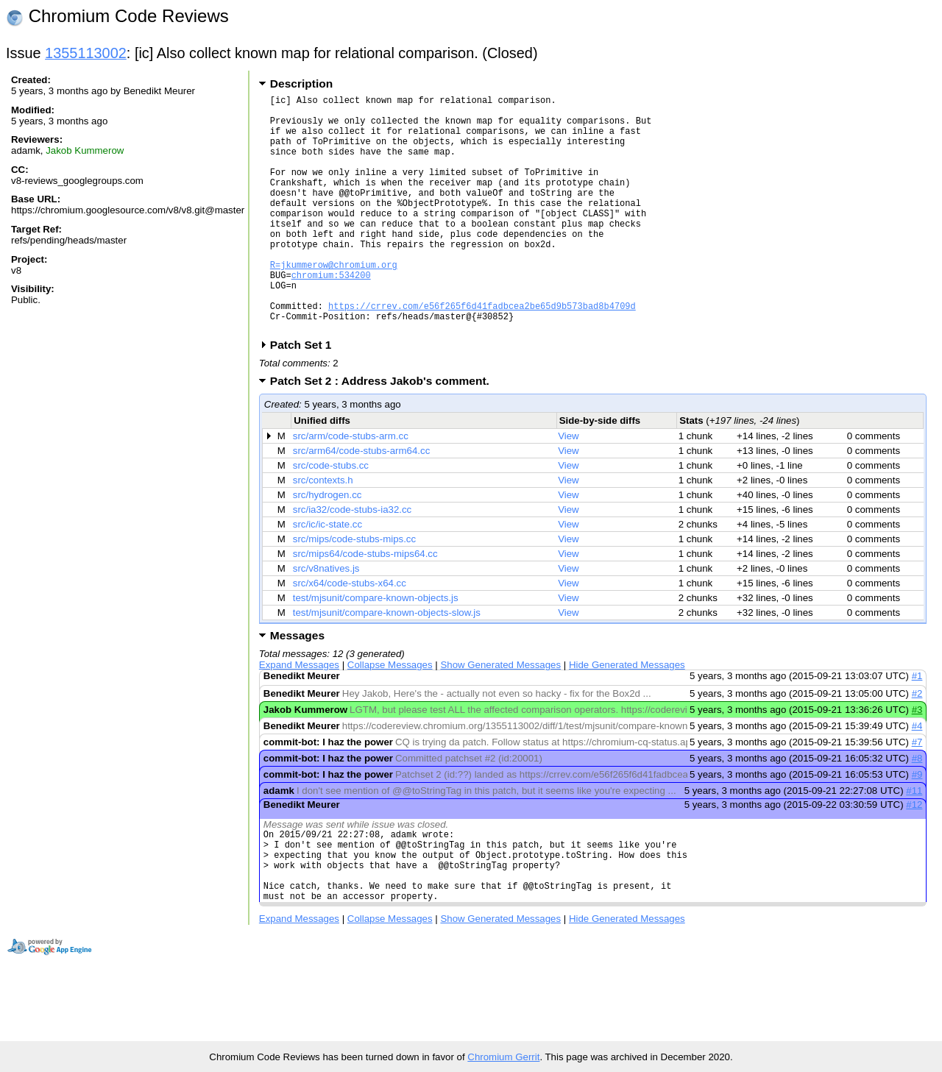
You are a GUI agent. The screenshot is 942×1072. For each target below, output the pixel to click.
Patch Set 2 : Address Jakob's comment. (384, 431)
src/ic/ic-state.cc (327, 575)
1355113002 (86, 53)
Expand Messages (299, 715)
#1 (917, 726)
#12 (914, 855)
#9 (917, 825)
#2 (917, 744)
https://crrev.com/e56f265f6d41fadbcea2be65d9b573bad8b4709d (482, 352)
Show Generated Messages (500, 715)
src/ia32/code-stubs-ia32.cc (352, 560)
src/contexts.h (323, 530)
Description (301, 83)
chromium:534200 (331, 314)
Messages (297, 686)
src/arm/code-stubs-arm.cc (350, 486)
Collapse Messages (390, 715)
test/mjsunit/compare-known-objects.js (375, 648)
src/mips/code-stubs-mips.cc (354, 589)
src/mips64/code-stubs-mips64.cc (365, 604)
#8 (917, 808)
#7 (917, 792)
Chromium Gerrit (503, 1056)
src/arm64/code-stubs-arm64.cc (362, 501)
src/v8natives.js (326, 619)
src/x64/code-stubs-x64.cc (349, 633)
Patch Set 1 (305, 395)
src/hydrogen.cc (327, 545)
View (568, 486)
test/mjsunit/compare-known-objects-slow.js (387, 663)
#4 (917, 776)
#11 (914, 841)
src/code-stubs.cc (331, 516)
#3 (917, 760)
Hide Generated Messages (627, 715)
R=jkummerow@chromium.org (333, 302)
